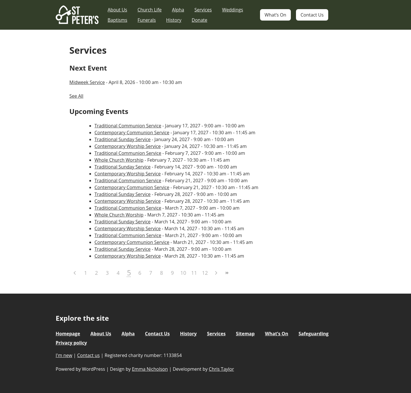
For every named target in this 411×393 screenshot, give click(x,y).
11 (194, 272)
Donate (199, 20)
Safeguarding (314, 333)
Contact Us (312, 15)
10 (183, 272)
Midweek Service (87, 82)
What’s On (275, 15)
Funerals (147, 20)
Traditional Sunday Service (122, 139)
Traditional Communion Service (127, 126)
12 (205, 272)
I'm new (64, 355)
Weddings (232, 10)
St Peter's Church (77, 15)
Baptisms (117, 20)
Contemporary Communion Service (131, 132)
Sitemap (245, 333)
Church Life (150, 10)
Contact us (88, 355)
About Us (117, 10)
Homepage (68, 333)
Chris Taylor (221, 369)
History (173, 20)
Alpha (178, 10)
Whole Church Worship (118, 160)
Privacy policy (71, 343)
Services (203, 10)
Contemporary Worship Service (127, 146)
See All (76, 96)
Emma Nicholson (150, 369)
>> (226, 272)
